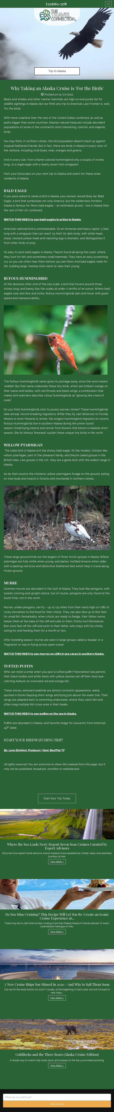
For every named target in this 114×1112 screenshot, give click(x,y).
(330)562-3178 (56, 4)
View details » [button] (57, 861)
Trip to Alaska (57, 71)
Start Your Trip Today (57, 798)
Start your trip (57, 1104)
